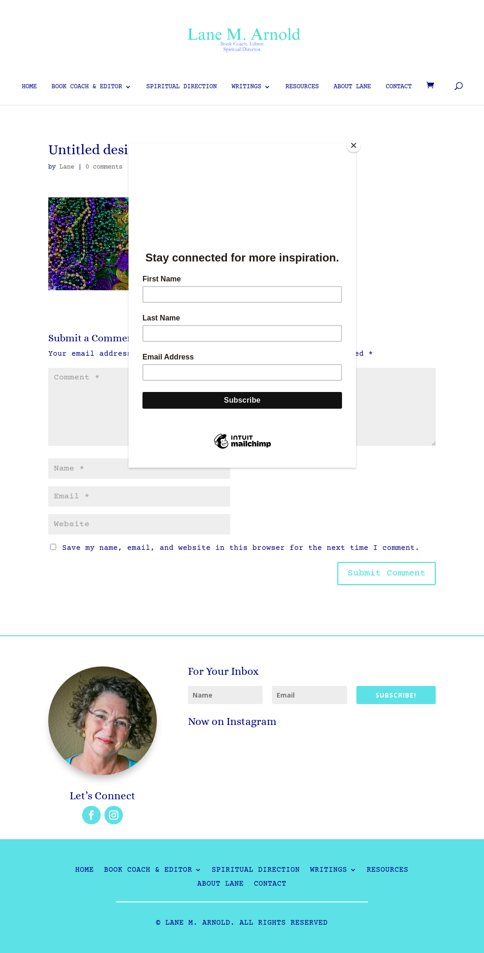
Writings (246, 87)
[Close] (354, 145)
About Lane (352, 87)
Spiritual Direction (181, 87)
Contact (399, 87)
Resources (302, 87)
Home (29, 87)
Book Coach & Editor (87, 87)
